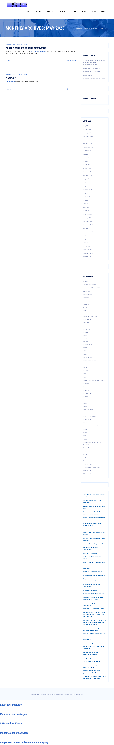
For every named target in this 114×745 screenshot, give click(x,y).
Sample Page (87, 648)
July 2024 (86, 173)
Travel (85, 451)
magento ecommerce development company (24, 732)
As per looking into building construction (26, 38)
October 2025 (87, 134)
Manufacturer (87, 384)
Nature (83, 4)
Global (85, 341)
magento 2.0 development (91, 62)
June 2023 (86, 187)
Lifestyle (86, 374)
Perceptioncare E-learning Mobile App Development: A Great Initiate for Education (94, 605)
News (85, 397)
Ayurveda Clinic (87, 285)
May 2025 (86, 151)
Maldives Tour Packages (13, 704)
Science (85, 429)
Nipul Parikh (23, 34)
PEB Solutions (87, 403)
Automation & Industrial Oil (91, 278)
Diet (84, 301)
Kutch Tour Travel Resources (92, 562)
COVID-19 (86, 294)
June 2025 (86, 148)
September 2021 (88, 222)
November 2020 (88, 243)
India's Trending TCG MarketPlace (94, 553)
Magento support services (14, 723)
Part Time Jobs (88, 400)
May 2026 (86, 116)
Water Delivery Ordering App (91, 458)
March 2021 (86, 236)
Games (85, 338)
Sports (90, 4)
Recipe (85, 413)
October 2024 (87, 166)
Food (85, 326)
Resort (85, 419)
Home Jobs (86, 354)
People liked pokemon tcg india (93, 599)
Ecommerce (87, 310)
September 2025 (88, 137)
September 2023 (88, 180)
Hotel (85, 357)
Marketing (86, 387)
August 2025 (87, 141)
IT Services (86, 364)
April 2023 (86, 194)
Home (45, 4)
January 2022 (87, 208)
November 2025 (88, 130)
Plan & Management (89, 406)
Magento (86, 380)
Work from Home (88, 464)
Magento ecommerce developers (94, 565)
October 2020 (87, 247)
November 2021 (88, 215)
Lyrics (104, 4)
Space (85, 441)
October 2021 (87, 219)
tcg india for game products (92, 652)
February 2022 (87, 204)
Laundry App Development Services (94, 371)
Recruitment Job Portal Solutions (93, 416)
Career (85, 291)
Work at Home (87, 461)
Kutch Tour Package (11, 695)
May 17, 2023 (11, 64)
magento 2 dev (88, 65)
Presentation (87, 410)
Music (85, 390)
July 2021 (86, 226)
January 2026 (87, 123)
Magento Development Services (17, 742)
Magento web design (90, 580)
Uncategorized (87, 454)
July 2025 (86, 144)
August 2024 (87, 169)
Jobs (84, 367)
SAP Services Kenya (11, 714)
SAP (84, 426)
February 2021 (87, 240)
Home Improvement (89, 351)
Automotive (86, 281)
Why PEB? (11, 68)
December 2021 (88, 211)
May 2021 (86, 229)
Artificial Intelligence (89, 275)
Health (85, 344)
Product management (90, 633)
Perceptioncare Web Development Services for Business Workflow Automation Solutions (94, 613)
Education (62, 4)
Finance (85, 323)
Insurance (86, 361)
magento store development (92, 58)
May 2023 (86, 190)
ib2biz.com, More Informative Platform (56, 685)
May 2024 (86, 176)
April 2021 (86, 233)
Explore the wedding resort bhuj (93, 534)
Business (53, 4)
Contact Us (86, 519)
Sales (85, 423)
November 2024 (88, 162)
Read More (9, 51)
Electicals (86, 316)
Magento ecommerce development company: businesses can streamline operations (94, 53)
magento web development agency (94, 69)
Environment (87, 319)
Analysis (85, 272)
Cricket (85, 298)
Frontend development (90, 543)
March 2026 (87, 120)
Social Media (87, 438)
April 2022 (86, 197)
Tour (97, 4)
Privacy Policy (87, 630)
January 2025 (87, 158)
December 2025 (88, 127)
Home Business (88, 348)
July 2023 (86, 183)
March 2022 (87, 201)
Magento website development (93, 584)
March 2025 (87, 155)
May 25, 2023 (11, 34)
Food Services (73, 4)
